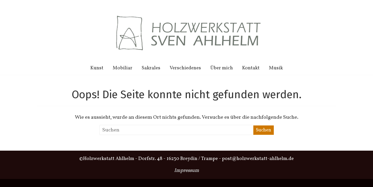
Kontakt (251, 68)
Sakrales (151, 68)
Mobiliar (122, 68)
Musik (276, 68)
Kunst (96, 68)
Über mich (221, 68)
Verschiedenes (185, 68)
